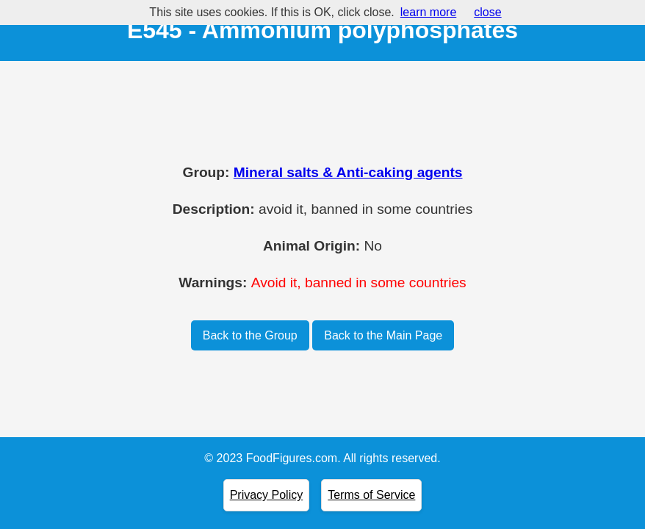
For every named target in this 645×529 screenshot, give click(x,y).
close (487, 12)
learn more (428, 12)
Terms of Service (371, 495)
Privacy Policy (266, 495)
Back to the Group (250, 335)
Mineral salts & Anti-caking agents (348, 172)
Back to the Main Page (383, 335)
